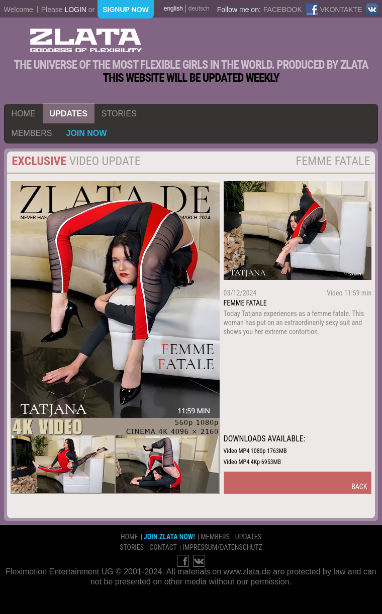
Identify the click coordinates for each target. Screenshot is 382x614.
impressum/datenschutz (222, 547)
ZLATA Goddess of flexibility (86, 40)
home (24, 113)
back (359, 487)
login (75, 10)
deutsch (199, 8)
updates (68, 113)
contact (163, 547)
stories (119, 113)
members (32, 133)
